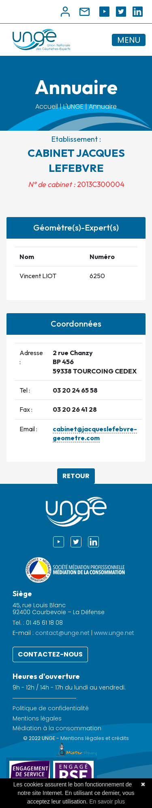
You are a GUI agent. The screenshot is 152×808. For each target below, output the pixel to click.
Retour (76, 476)
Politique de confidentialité (51, 708)
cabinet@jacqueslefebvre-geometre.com (95, 433)
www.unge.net (114, 633)
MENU (128, 40)
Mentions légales (37, 718)
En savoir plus (107, 801)
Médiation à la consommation (57, 728)
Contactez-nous (50, 654)
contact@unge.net (62, 633)
